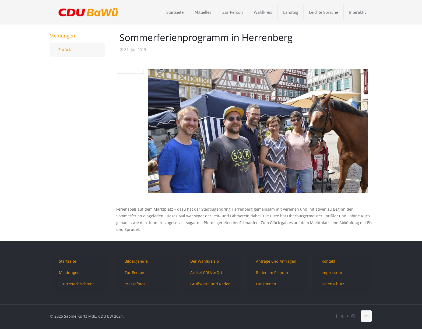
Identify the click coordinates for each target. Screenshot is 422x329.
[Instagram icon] (353, 316)
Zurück (64, 49)
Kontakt (328, 261)
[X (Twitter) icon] (342, 316)
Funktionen (266, 283)
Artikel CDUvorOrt (206, 272)
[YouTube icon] (348, 316)
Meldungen (69, 272)
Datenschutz (333, 283)
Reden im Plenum (272, 272)
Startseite (67, 261)
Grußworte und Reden (210, 283)
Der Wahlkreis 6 (204, 261)
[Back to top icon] (366, 316)
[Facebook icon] (336, 316)
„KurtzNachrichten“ (76, 283)
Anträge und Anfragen (276, 261)
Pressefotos (135, 283)
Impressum (332, 272)
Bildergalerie (136, 261)
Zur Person (134, 272)
